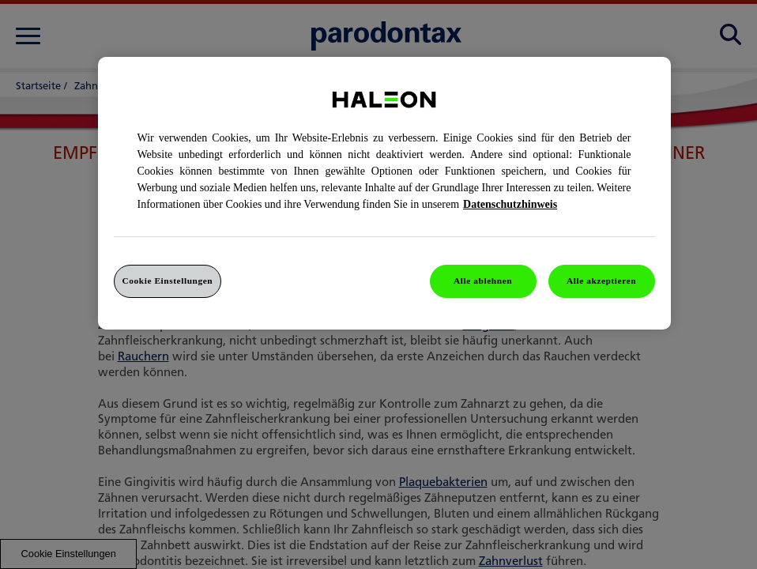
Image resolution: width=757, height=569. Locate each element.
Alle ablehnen (483, 280)
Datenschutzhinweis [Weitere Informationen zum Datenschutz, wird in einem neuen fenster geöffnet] (510, 204)
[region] (384, 193)
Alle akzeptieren (601, 280)
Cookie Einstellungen (167, 280)
